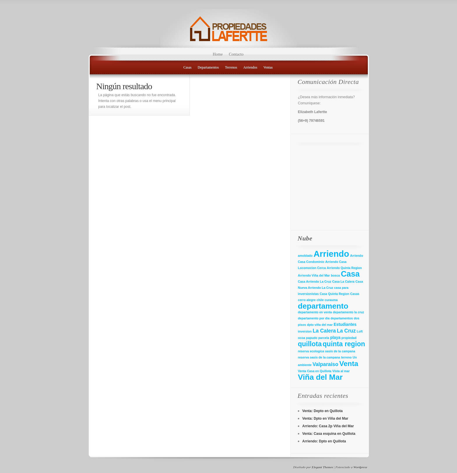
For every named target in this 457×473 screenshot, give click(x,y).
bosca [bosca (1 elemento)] (335, 275)
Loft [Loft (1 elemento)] (360, 331)
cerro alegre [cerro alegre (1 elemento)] (307, 300)
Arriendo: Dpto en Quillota (324, 441)
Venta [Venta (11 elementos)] (348, 364)
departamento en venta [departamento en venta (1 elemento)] (315, 312)
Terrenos (231, 67)
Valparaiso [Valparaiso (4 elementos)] (325, 364)
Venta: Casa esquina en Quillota (328, 434)
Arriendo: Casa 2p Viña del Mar (328, 426)
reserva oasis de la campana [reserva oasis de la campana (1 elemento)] (319, 357)
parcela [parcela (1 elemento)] (323, 338)
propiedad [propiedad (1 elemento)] (348, 338)
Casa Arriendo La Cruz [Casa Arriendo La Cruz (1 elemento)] (314, 281)
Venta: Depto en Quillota (322, 411)
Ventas (268, 67)
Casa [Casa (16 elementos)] (350, 274)
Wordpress (360, 467)
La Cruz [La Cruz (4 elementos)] (346, 331)
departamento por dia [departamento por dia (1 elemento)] (314, 318)
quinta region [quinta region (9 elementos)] (344, 344)
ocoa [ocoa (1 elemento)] (301, 338)
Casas (187, 67)
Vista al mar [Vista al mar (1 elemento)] (341, 371)
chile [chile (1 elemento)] (320, 300)
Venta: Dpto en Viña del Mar (325, 418)
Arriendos (250, 67)
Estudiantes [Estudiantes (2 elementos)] (345, 324)
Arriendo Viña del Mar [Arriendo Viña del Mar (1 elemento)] (314, 275)
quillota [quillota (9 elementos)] (310, 344)
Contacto (236, 54)
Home (218, 54)
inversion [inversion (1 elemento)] (305, 331)
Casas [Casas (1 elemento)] (354, 294)
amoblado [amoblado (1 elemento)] (305, 255)
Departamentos (208, 67)
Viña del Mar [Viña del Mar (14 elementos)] (320, 377)
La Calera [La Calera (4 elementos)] (324, 331)
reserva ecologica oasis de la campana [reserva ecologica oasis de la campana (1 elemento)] (326, 351)
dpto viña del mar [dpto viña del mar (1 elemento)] (320, 324)
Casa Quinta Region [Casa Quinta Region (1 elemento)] (334, 294)
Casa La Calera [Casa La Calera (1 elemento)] (343, 281)
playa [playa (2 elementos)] (335, 337)
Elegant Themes (322, 467)
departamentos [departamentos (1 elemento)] (342, 318)
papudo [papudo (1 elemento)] (311, 338)
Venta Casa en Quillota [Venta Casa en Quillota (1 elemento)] (314, 371)
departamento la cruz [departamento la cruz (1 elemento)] (348, 312)
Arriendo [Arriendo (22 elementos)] (331, 254)
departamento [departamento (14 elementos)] (323, 306)
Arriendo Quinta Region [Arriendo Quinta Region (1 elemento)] (344, 268)
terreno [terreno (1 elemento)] (346, 357)
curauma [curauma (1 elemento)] (331, 300)
